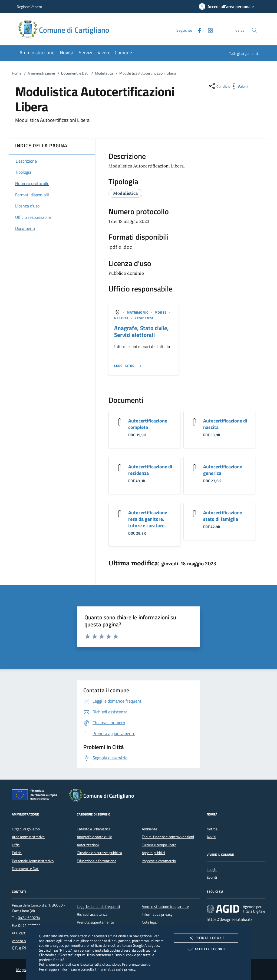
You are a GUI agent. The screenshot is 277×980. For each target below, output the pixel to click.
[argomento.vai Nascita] (122, 318)
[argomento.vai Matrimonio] (138, 312)
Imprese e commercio (159, 861)
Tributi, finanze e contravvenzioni (168, 837)
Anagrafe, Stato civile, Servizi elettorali (141, 331)
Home (16, 73)
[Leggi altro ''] (128, 366)
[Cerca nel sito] (254, 30)
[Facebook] (197, 29)
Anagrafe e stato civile (94, 837)
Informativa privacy (157, 914)
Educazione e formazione (96, 861)
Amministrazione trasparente (165, 906)
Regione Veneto (29, 6)
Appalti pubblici (153, 853)
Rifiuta (206, 938)
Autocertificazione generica (222, 470)
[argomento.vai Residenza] (143, 318)
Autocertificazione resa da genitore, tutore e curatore (147, 519)
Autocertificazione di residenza (150, 470)
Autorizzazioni (88, 845)
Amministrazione (41, 73)
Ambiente (149, 829)
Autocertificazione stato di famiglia (222, 516)
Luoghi (212, 869)
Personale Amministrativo (33, 861)
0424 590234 (29, 918)
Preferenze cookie (136, 964)
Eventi (212, 877)
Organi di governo (26, 829)
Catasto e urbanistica (93, 829)
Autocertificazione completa (147, 424)
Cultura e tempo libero (159, 845)
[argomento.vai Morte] (161, 312)
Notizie (212, 829)
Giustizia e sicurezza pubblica (99, 853)
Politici (17, 853)
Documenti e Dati (74, 73)
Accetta (206, 949)
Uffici (16, 845)
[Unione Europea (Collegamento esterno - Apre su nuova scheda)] (36, 795)
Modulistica (104, 73)
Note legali (150, 922)
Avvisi (211, 837)
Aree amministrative (28, 837)
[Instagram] (208, 29)
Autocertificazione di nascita (225, 424)
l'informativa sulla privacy (115, 969)
